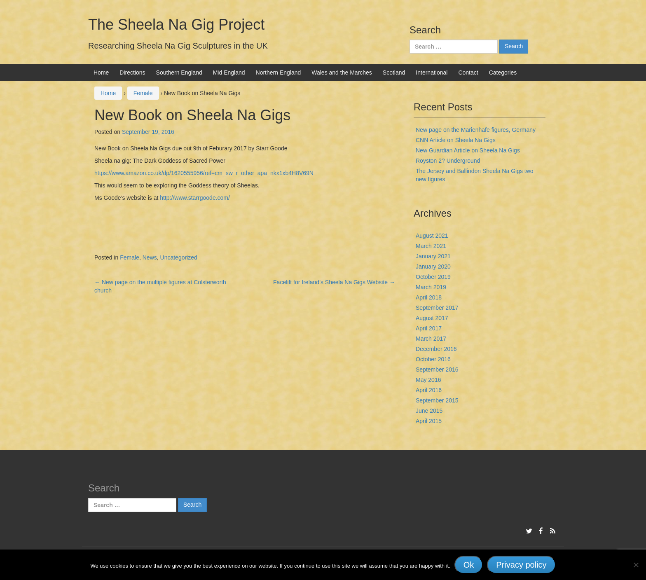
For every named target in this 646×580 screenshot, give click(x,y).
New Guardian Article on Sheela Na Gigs (468, 150)
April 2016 (429, 390)
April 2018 (429, 297)
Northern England (278, 72)
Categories (503, 72)
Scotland (394, 72)
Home (101, 72)
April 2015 (429, 421)
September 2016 (437, 369)
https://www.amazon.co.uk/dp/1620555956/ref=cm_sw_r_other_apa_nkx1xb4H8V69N (204, 173)
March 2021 (431, 246)
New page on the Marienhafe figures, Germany (476, 129)
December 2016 (436, 349)
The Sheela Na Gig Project (176, 24)
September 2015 (437, 400)
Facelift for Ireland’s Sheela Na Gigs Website (334, 282)
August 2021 (432, 235)
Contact (468, 72)
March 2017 (431, 338)
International (431, 72)
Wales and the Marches (341, 72)
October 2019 (433, 277)
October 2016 (433, 359)
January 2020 (433, 266)
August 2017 (432, 318)
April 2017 (429, 328)
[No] (636, 565)
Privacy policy (521, 564)
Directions (132, 72)
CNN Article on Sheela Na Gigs (456, 140)
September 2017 (437, 307)
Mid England (229, 72)
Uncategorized (178, 257)
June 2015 (429, 410)
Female (143, 93)
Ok (468, 564)
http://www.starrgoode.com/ (195, 197)
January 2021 (433, 256)
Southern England (179, 72)
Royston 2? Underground (448, 160)
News (150, 257)
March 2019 (431, 287)
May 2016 (428, 380)
